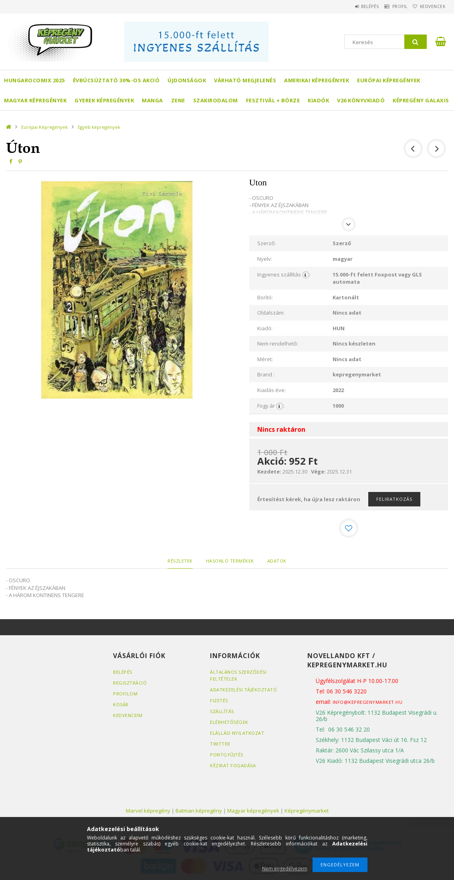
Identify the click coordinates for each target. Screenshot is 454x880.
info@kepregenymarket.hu (368, 702)
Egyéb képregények (99, 127)
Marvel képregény (148, 810)
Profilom (125, 694)
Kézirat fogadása (233, 765)
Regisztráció (130, 683)
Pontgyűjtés (226, 755)
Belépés (354, 6)
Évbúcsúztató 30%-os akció (116, 80)
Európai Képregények (388, 80)
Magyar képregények (35, 100)
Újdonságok (186, 80)
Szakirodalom (215, 100)
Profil (390, 6)
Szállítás (222, 711)
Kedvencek (429, 6)
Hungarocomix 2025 (34, 80)
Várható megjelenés (245, 80)
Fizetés (219, 700)
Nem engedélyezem (284, 868)
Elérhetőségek (229, 722)
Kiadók (318, 100)
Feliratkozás (394, 499)
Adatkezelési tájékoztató (243, 690)
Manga (152, 100)
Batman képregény (199, 810)
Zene (178, 100)
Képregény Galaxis (421, 100)
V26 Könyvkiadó (361, 100)
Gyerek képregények (104, 100)
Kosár (121, 704)
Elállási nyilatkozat (237, 733)
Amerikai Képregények (316, 80)
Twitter (220, 744)
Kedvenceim (127, 715)
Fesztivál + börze (273, 100)
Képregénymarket (307, 810)
